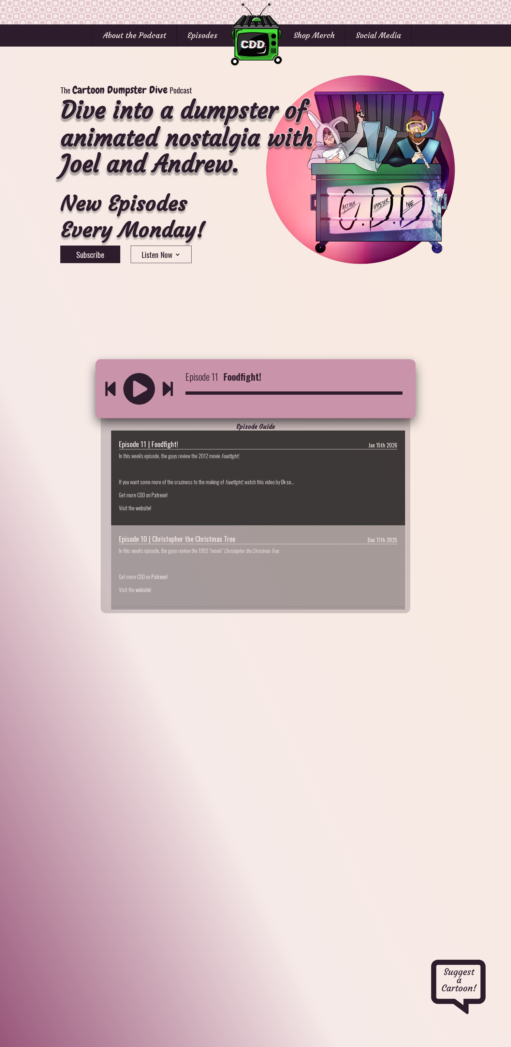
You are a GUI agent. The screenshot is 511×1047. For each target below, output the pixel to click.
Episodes (202, 35)
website (143, 508)
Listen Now (161, 254)
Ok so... (287, 482)
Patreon (159, 495)
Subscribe (90, 254)
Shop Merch (314, 35)
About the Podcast (134, 35)
